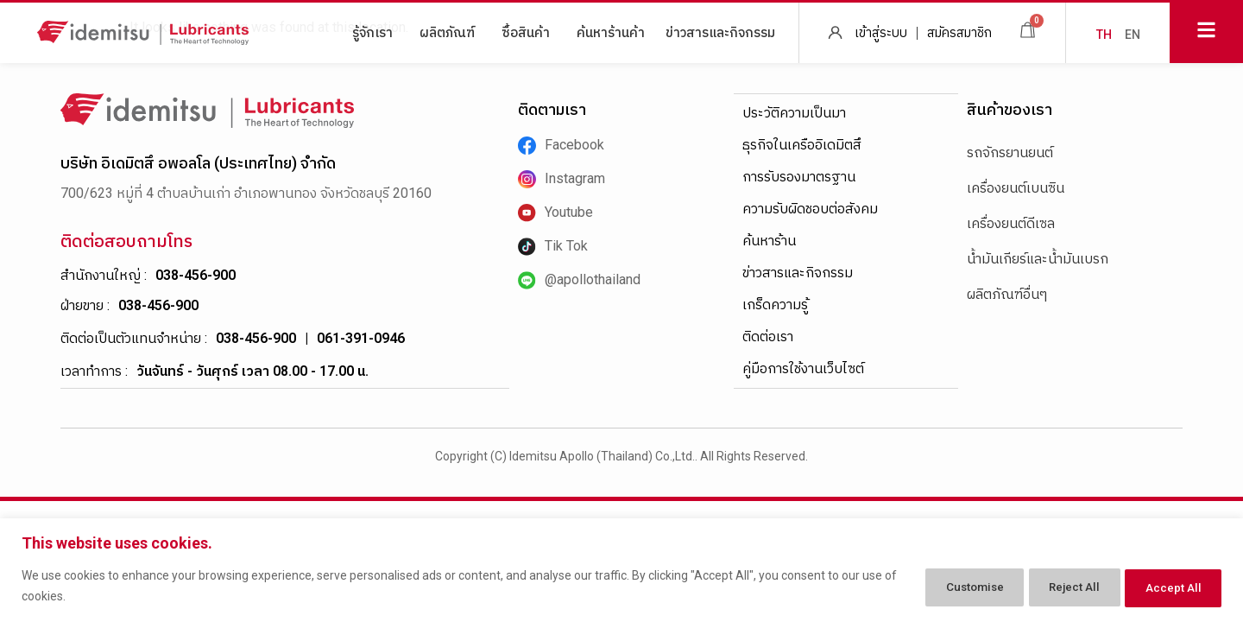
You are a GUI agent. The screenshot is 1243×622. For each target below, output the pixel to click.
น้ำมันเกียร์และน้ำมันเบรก (1037, 259)
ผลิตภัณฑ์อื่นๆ (1007, 294)
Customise (943, 586)
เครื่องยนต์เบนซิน (1015, 188)
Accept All (1168, 586)
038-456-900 (195, 275)
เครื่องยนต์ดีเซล (1011, 223)
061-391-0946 (361, 338)
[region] (621, 570)
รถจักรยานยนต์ (1010, 152)
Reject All (1057, 586)
